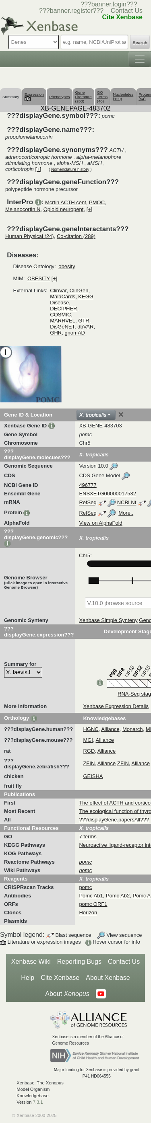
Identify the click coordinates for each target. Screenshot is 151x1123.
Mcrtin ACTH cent (65, 202)
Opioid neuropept (63, 209)
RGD (89, 751)
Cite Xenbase (60, 977)
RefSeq (87, 503)
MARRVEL (62, 321)
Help (27, 977)
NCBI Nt (127, 503)
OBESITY (38, 278)
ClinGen (78, 290)
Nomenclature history (70, 169)
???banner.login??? (109, 4)
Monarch (132, 729)
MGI (88, 740)
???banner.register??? (71, 10)
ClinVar (58, 290)
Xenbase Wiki (31, 961)
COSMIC (60, 315)
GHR (56, 333)
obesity (66, 266)
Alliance (110, 729)
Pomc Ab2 (118, 896)
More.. (125, 513)
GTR (83, 321)
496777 (87, 485)
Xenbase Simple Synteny (108, 620)
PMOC (97, 202)
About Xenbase (108, 977)
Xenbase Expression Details (116, 706)
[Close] (121, 414)
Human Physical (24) (29, 236)
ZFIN (89, 763)
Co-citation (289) (76, 236)
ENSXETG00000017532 (107, 494)
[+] (38, 169)
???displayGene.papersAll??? (114, 820)
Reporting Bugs (79, 961)
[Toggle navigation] (139, 59)
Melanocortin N (22, 209)
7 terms (87, 837)
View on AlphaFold (100, 523)
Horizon (88, 912)
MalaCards (62, 297)
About (67, 994)
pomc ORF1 (93, 904)
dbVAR (85, 327)
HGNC (90, 729)
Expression (34, 96)
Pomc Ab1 (91, 896)
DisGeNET (62, 327)
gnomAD (74, 333)
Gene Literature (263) (83, 96)
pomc (85, 887)
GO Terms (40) (102, 96)
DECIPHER (63, 309)
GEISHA (93, 776)
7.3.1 (38, 1102)
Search (139, 42)
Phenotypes (59, 96)
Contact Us (127, 10)
